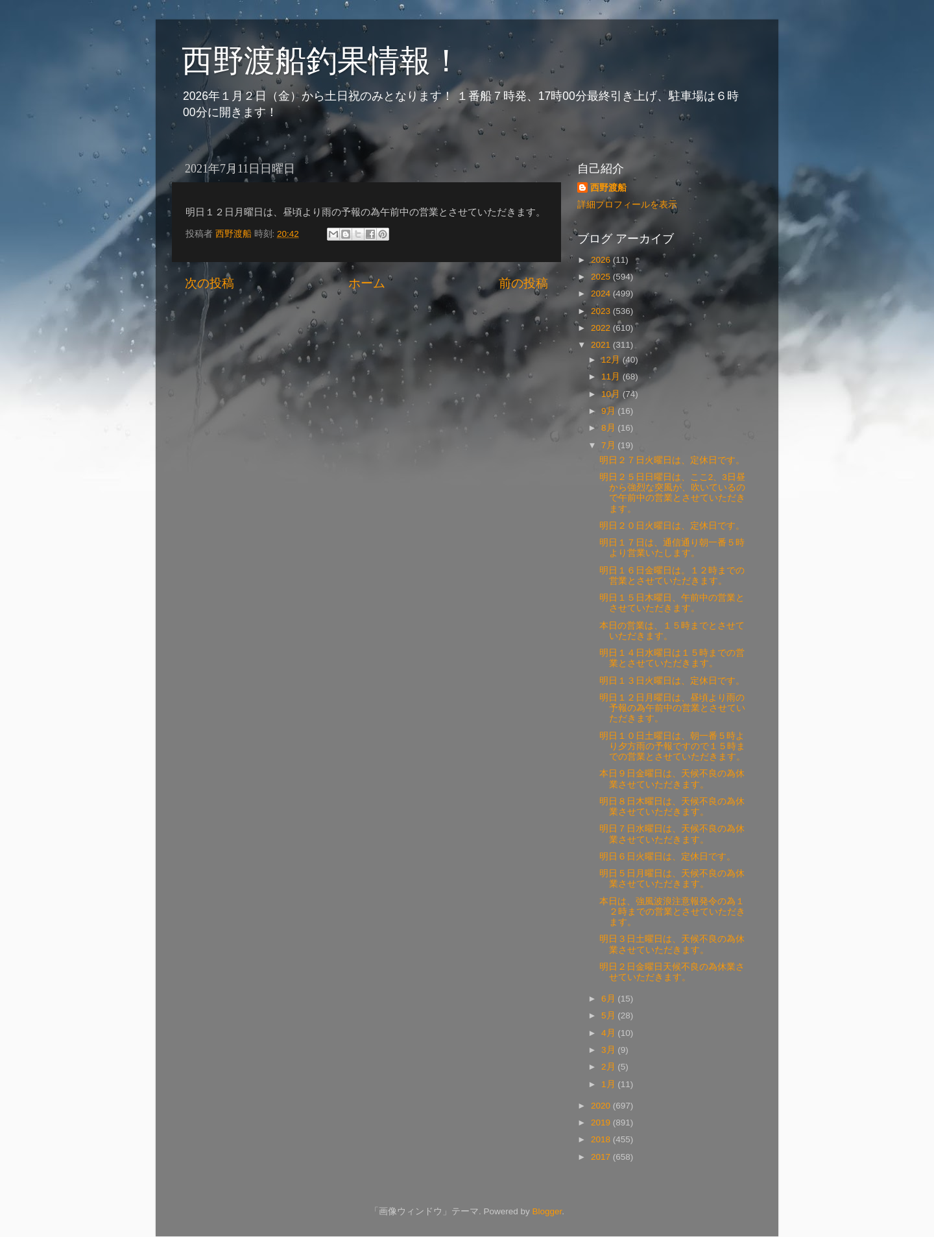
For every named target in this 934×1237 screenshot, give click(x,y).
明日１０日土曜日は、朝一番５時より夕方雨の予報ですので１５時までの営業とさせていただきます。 (672, 746)
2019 (602, 1122)
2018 (602, 1139)
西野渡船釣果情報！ (322, 60)
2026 (602, 260)
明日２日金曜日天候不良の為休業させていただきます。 (672, 972)
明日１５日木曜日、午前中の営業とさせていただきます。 (672, 603)
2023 (602, 311)
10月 (612, 394)
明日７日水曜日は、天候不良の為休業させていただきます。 (672, 834)
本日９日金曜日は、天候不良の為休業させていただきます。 (672, 779)
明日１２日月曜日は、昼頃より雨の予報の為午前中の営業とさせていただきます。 (672, 708)
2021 (602, 345)
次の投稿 (209, 283)
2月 (609, 1067)
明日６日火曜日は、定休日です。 (667, 856)
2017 (602, 1157)
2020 (602, 1106)
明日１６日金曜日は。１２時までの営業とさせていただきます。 (672, 576)
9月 (609, 411)
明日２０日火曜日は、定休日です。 (672, 526)
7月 (609, 445)
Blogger (547, 1211)
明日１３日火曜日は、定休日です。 (672, 681)
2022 (602, 328)
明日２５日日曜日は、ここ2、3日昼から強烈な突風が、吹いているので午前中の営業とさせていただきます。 (672, 493)
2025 (602, 277)
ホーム (366, 283)
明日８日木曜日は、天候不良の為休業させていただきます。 (672, 807)
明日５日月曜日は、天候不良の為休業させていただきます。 (672, 879)
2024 (602, 293)
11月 (612, 376)
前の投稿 (523, 283)
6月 (609, 998)
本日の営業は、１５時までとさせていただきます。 (672, 631)
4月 (609, 1033)
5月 (609, 1015)
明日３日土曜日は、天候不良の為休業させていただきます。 (672, 944)
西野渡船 (608, 188)
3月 (609, 1050)
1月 (609, 1084)
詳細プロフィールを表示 (627, 205)
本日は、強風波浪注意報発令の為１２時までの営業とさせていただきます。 (672, 911)
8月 (609, 428)
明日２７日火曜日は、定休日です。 (672, 460)
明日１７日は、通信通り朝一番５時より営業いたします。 (672, 548)
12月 (612, 360)
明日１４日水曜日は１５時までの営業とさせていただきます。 (672, 658)
